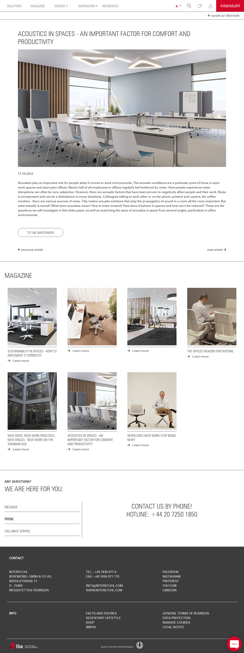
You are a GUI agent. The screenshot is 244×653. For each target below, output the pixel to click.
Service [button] (60, 5)
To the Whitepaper (40, 232)
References (110, 5)
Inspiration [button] (86, 5)
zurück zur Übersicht (223, 15)
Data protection (176, 618)
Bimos (91, 627)
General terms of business (186, 613)
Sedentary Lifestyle (103, 618)
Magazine (38, 5)
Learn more (18, 361)
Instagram (172, 576)
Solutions (14, 5)
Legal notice (173, 627)
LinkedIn (170, 590)
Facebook (171, 572)
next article (216, 250)
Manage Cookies (176, 622)
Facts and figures (101, 613)
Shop (90, 622)
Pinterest (171, 581)
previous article (30, 250)
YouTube (170, 585)
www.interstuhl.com (104, 590)
